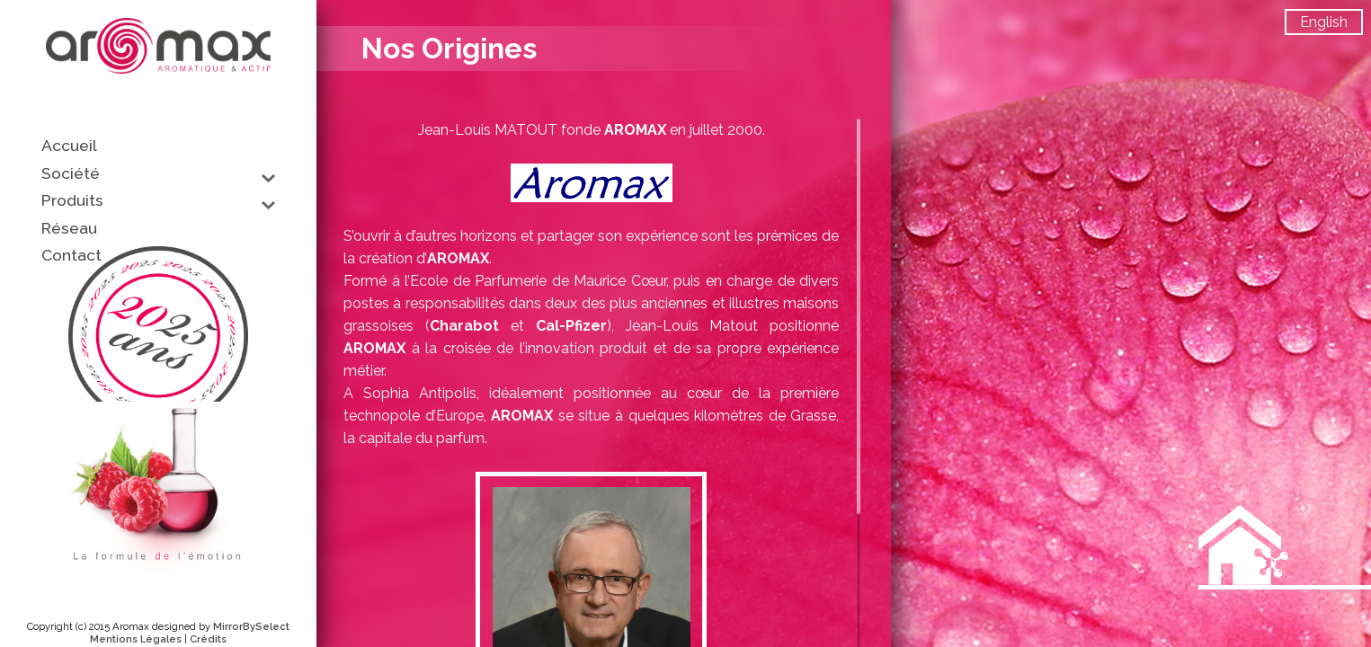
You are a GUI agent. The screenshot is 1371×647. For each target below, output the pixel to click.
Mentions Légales (136, 639)
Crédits (208, 639)
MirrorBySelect (251, 626)
